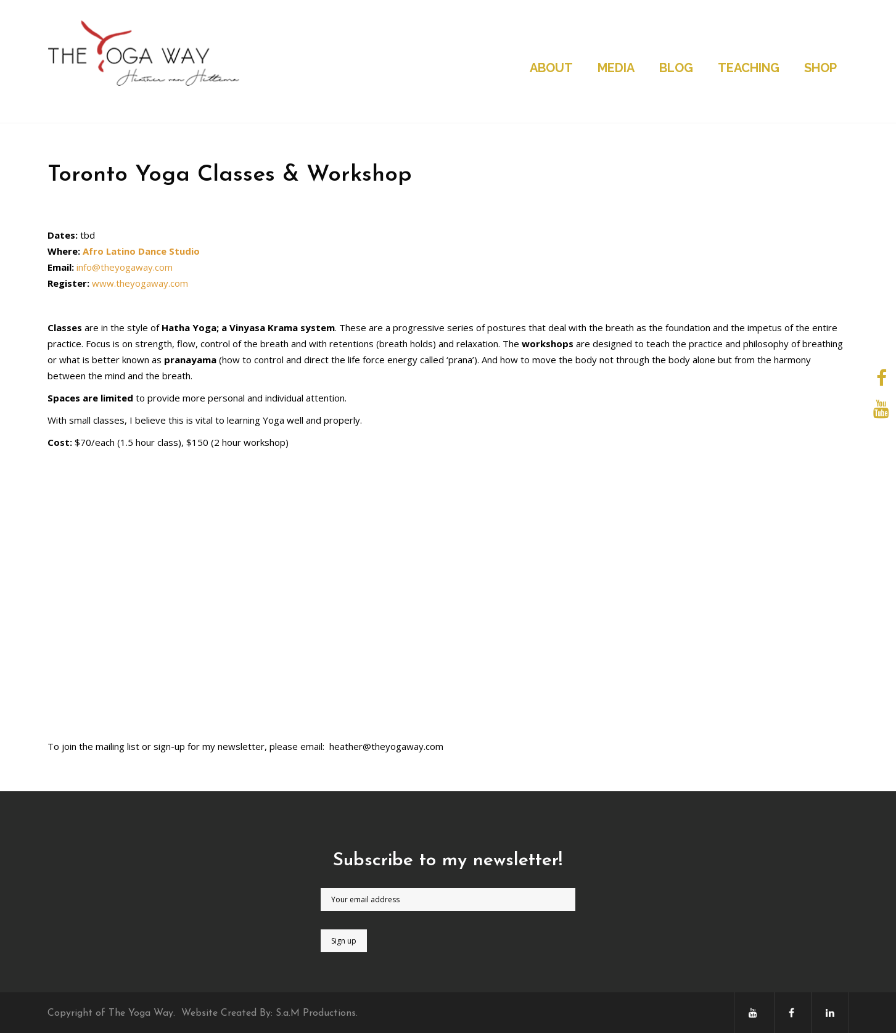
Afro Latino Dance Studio (141, 251)
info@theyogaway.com (124, 267)
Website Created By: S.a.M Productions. (269, 1013)
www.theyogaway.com (140, 283)
